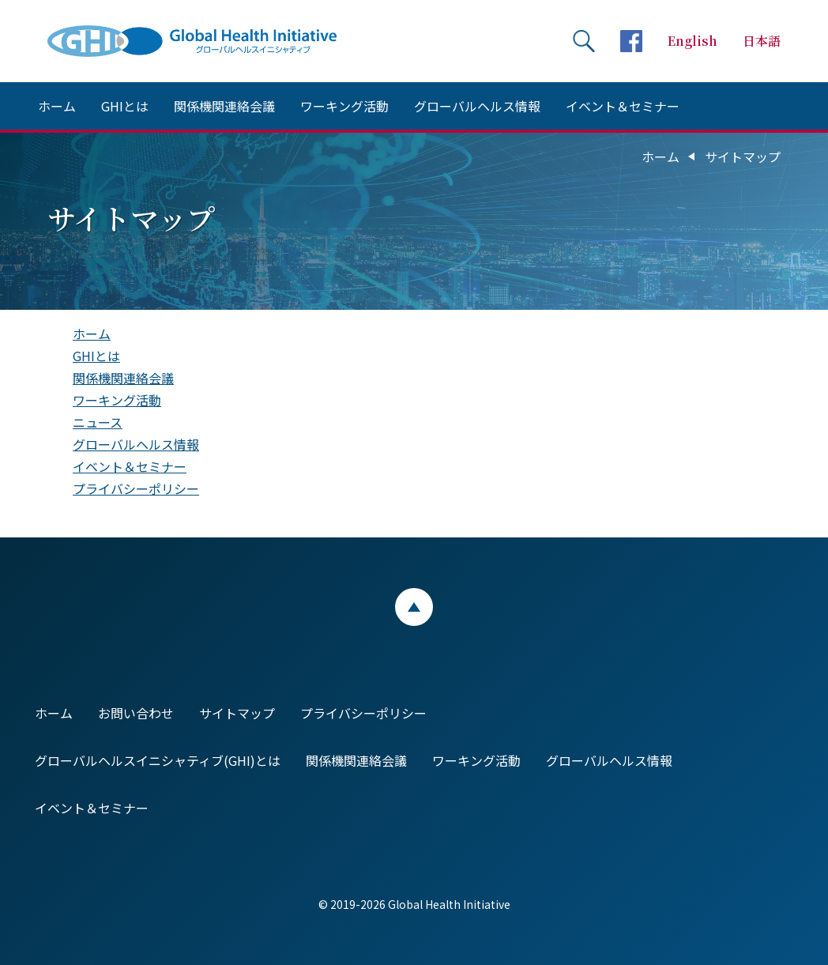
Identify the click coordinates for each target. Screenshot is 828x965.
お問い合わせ (136, 712)
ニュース (97, 422)
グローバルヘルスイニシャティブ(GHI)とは (157, 760)
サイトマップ (237, 712)
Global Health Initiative (205, 41)
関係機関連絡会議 (224, 105)
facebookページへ (631, 41)
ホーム (57, 105)
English (692, 41)
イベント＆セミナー (622, 105)
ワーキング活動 (344, 105)
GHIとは (125, 105)
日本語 (762, 41)
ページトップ (414, 607)
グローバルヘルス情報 (477, 105)
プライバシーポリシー (136, 488)
